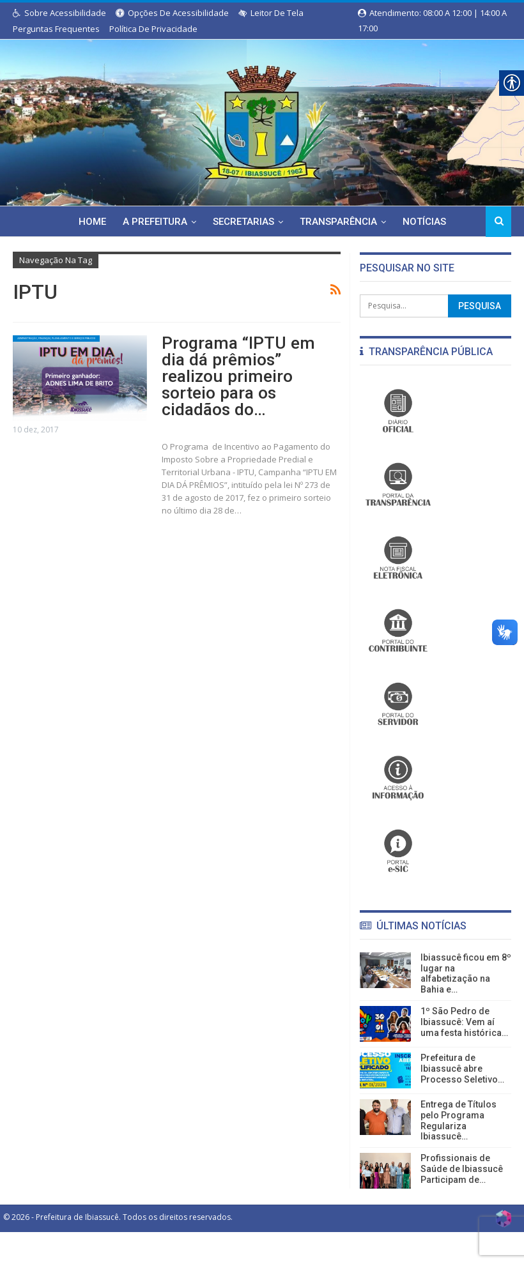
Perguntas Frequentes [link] (56, 28)
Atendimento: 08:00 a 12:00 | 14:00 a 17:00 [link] (432, 13)
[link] (262, 120)
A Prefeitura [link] (128, 221)
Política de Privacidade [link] (153, 28)
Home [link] (64, 221)
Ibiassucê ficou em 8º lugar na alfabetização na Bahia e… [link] (465, 973)
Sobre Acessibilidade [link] (59, 13)
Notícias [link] (404, 221)
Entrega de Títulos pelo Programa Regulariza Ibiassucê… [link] (458, 1120)
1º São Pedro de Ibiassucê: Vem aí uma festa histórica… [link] (464, 1022)
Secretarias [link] (219, 221)
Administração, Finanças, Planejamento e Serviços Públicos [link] (63, 343)
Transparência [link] (316, 221)
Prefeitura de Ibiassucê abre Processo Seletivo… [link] (462, 1069)
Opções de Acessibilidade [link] (172, 13)
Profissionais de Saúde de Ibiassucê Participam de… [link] (461, 1169)
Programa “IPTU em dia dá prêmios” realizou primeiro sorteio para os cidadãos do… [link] (250, 357)
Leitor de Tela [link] (271, 13)
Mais (453, 221)
